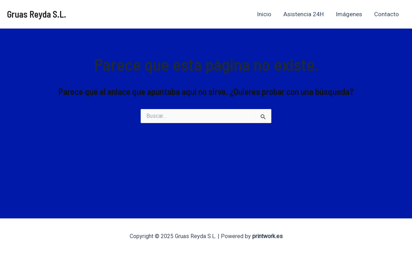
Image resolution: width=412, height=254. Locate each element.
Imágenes (349, 14)
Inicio (264, 14)
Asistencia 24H (303, 14)
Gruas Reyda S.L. (36, 13)
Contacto (386, 14)
